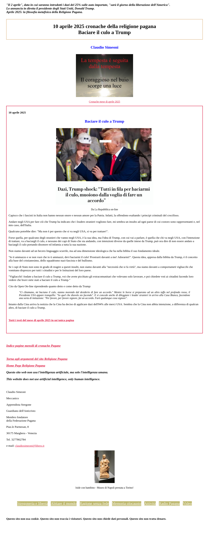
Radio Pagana (169, 503)
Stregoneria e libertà (32, 503)
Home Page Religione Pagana (25, 365)
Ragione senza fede (94, 503)
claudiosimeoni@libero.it (29, 445)
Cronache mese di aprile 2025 (104, 101)
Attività (150, 503)
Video (187, 503)
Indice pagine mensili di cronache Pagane (33, 345)
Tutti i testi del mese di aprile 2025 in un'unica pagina (41, 320)
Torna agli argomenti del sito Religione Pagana (36, 359)
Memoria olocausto (126, 503)
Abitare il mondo (63, 503)
